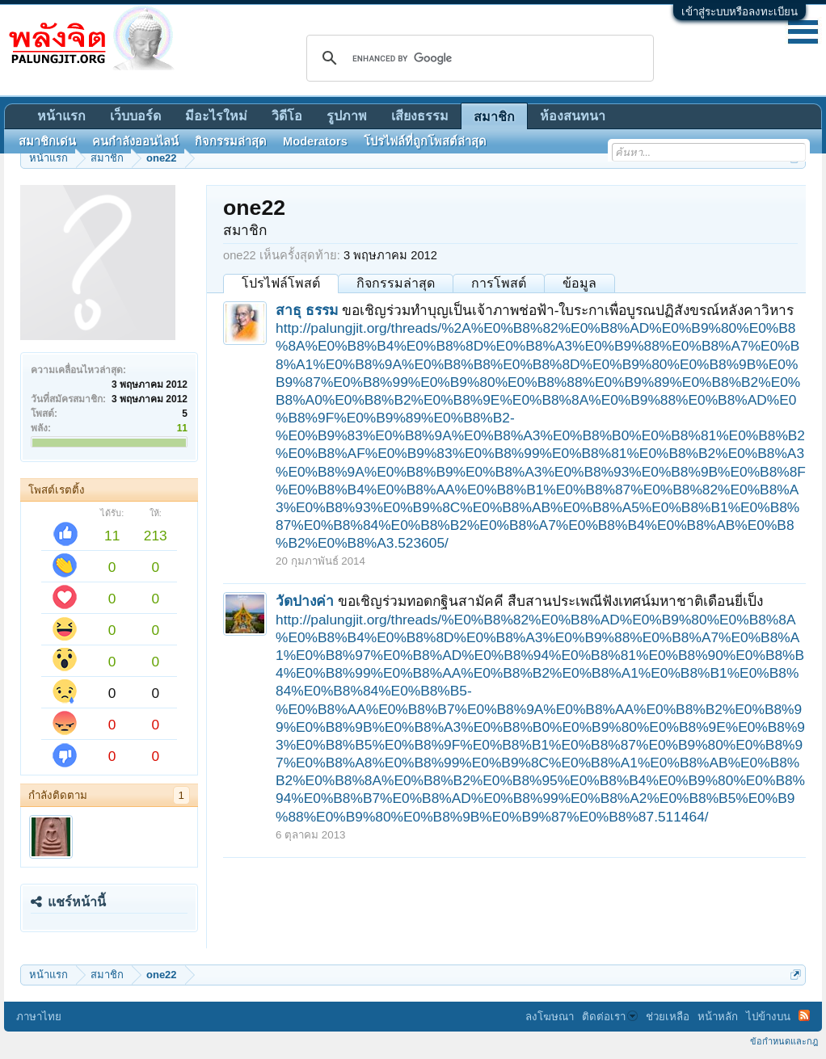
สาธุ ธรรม (307, 310)
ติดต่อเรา (610, 1017)
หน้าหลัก (717, 1017)
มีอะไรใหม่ (216, 116)
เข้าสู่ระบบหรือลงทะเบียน (739, 12)
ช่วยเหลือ (667, 1017)
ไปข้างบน (768, 1017)
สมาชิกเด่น (47, 141)
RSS (804, 1015)
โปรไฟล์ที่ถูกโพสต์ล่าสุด (425, 141)
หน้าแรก (61, 116)
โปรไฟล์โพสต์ (281, 283)
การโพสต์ (498, 283)
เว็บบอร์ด (135, 116)
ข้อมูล (579, 283)
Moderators (315, 141)
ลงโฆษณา (549, 1017)
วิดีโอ (287, 116)
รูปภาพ (347, 116)
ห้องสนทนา (572, 116)
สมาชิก (494, 117)
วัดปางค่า (305, 601)
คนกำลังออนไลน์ (135, 141)
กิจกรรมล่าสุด (395, 283)
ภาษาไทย (38, 1017)
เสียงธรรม (420, 116)
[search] (477, 58)
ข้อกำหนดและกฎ (784, 1041)
